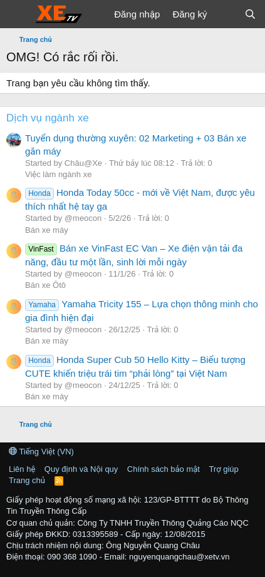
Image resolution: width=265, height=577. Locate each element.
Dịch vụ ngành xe (47, 118)
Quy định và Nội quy (81, 469)
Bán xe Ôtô (45, 285)
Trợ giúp (223, 469)
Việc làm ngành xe (58, 174)
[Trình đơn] (17, 14)
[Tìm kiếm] (250, 14)
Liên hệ (22, 469)
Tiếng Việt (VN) (41, 451)
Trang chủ (27, 480)
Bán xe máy (46, 230)
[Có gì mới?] (225, 14)
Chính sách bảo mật (163, 469)
